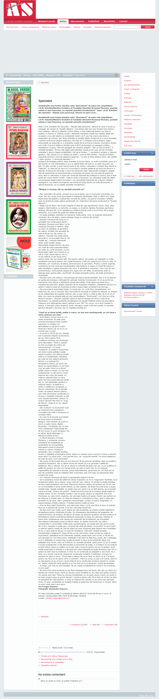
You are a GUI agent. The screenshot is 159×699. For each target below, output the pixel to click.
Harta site (143, 696)
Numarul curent (46, 21)
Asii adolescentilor (132, 85)
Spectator (68, 75)
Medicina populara (103, 27)
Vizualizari (79, 625)
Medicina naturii (49, 27)
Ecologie (127, 98)
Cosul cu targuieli (131, 89)
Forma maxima (130, 106)
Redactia (44, 617)
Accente (127, 80)
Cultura (127, 93)
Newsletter (109, 21)
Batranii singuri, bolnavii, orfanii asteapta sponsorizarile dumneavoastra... (138, 295)
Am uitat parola (146, 176)
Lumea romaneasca (30, 27)
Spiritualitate (64, 27)
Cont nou (130, 176)
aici (80, 681)
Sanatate (87, 27)
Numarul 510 (53, 75)
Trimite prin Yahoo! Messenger (54, 656)
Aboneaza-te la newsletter (52, 662)
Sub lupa (128, 145)
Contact (123, 21)
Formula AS (15, 75)
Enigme (77, 27)
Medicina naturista (132, 119)
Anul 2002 (38, 75)
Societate (128, 128)
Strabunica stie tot (132, 141)
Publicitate (93, 21)
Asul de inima (12, 27)
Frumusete (128, 111)
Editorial (127, 102)
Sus (151, 696)
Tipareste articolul (49, 665)
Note (96, 625)
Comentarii (110, 625)
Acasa (126, 76)
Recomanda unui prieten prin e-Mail (56, 659)
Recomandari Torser (133, 311)
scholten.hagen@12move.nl (57, 598)
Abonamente (77, 21)
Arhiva (63, 21)
